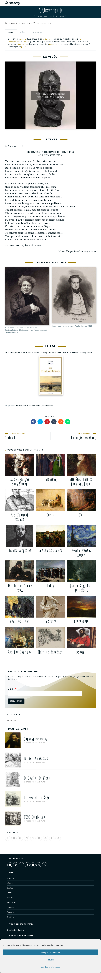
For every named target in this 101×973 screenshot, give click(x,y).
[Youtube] (33, 844)
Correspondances (31, 737)
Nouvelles (11, 882)
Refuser (50, 959)
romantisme (47, 406)
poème (23, 39)
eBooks (10, 862)
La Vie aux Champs (50, 550)
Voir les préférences (50, 967)
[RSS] (44, 844)
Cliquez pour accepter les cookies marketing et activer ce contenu (50, 95)
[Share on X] (40, 421)
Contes (10, 867)
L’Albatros (11, 938)
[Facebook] (9, 844)
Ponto (50, 515)
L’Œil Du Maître (29, 799)
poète (24, 46)
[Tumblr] (27, 844)
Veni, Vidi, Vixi (19, 621)
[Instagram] (38, 844)
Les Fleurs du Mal (14, 921)
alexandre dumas (34, 406)
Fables (10, 877)
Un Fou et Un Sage (32, 783)
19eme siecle (21, 406)
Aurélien (12, 23)
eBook (28, 41)
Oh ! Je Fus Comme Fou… (19, 588)
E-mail (12, 688)
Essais (10, 872)
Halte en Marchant (50, 652)
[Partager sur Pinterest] (47, 421)
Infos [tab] (22, 32)
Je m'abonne (16, 701)
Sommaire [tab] (37, 32)
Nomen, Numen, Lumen (81, 552)
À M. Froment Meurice (19, 517)
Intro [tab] (10, 32)
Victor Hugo (48, 39)
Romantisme (56, 44)
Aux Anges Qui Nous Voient (19, 481)
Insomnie (81, 652)
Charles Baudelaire (15, 909)
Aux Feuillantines (19, 652)
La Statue (50, 621)
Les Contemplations (44, 23)
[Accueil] (33, 16)
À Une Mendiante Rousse (18, 933)
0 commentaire (34, 741)
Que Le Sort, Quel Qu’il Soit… (81, 588)
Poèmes (10, 887)
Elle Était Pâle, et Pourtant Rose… (81, 481)
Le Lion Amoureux (31, 752)
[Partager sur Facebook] (33, 421)
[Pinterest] (21, 844)
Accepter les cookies (50, 952)
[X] (15, 844)
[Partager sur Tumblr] (54, 421)
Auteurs (10, 858)
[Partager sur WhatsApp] (67, 421)
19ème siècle (22, 44)
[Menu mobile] (94, 2)
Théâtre (10, 896)
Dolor (50, 586)
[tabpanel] (50, 43)
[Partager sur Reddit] (61, 421)
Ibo (81, 515)
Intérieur (50, 479)
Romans (10, 891)
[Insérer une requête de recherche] (50, 720)
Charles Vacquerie (20, 550)
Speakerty (13, 2)
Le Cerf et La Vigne (32, 768)
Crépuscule (81, 621)
